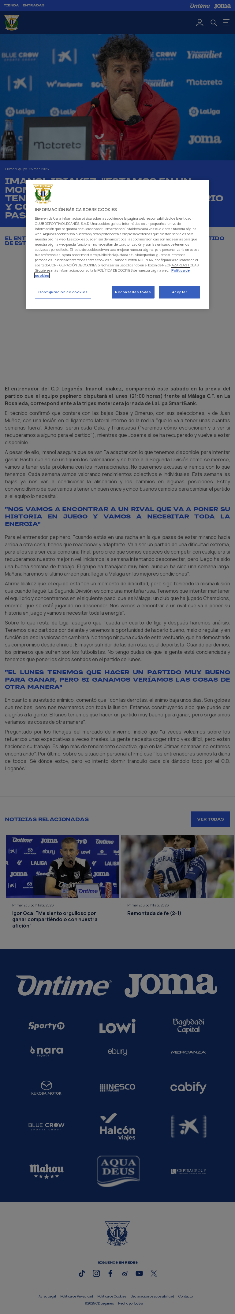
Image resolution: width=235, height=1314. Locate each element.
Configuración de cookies (63, 292)
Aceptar (179, 292)
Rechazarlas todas (133, 292)
